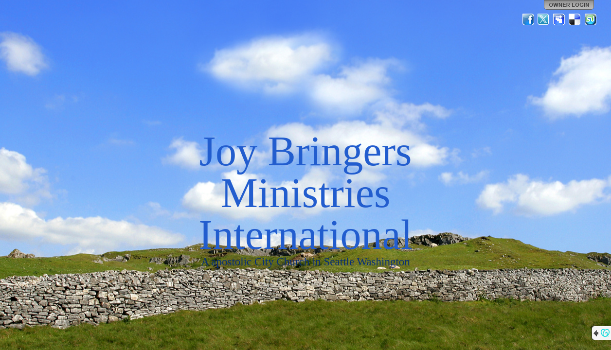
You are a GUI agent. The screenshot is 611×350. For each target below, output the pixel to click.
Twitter (544, 19)
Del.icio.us (575, 19)
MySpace (559, 19)
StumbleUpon (590, 19)
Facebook (528, 19)
